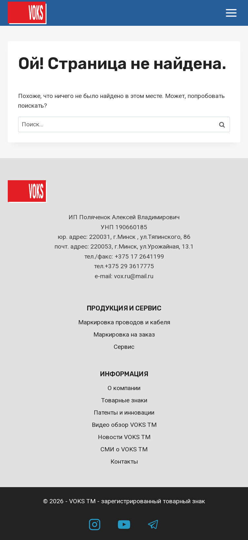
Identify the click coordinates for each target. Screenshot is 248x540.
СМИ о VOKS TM (124, 449)
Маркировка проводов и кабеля (124, 322)
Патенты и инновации (124, 412)
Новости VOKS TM (124, 437)
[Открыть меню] (231, 13)
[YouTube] (124, 524)
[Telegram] (153, 524)
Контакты (124, 461)
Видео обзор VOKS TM (124, 424)
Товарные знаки (124, 400)
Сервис (124, 346)
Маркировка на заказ (124, 334)
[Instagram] (94, 524)
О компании (124, 388)
